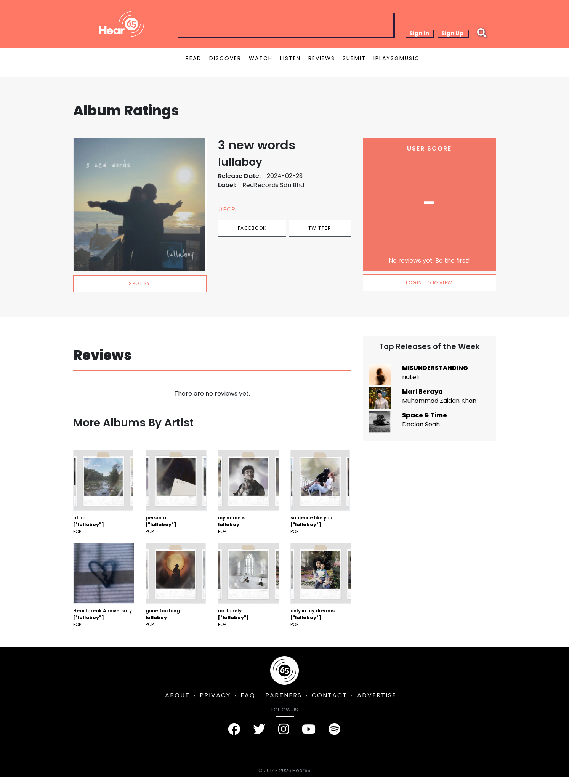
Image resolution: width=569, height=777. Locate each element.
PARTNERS (283, 695)
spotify (140, 283)
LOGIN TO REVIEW (429, 282)
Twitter (320, 228)
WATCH (260, 58)
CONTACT (329, 695)
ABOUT (177, 695)
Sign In (419, 33)
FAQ (247, 695)
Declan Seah (421, 424)
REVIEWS (321, 58)
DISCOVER (225, 58)
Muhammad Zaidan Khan (439, 400)
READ (194, 58)
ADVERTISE (376, 695)
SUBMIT (354, 58)
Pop (77, 531)
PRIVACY (215, 695)
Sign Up (452, 33)
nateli (410, 377)
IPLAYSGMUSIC (396, 58)
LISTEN (290, 58)
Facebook (252, 228)
